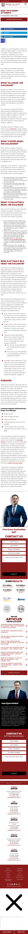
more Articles (14, 673)
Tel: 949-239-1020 (14, 812)
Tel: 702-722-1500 (14, 861)
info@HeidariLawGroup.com (14, 798)
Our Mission (8, 875)
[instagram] (10, 889)
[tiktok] (17, 889)
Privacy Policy (19, 882)
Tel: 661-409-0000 (14, 846)
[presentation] (14, 567)
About (8, 873)
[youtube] (19, 889)
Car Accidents (5, 15)
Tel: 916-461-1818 (14, 830)
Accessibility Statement (8, 885)
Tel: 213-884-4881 (14, 795)
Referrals (20, 875)
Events (8, 882)
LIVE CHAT (7, 932)
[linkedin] (12, 889)
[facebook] (8, 889)
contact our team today (15, 463)
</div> (11, 927)
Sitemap (8, 880)
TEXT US (21, 932)
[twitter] (14, 889)
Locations (20, 873)
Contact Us (24, 1)
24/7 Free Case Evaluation (14, 19)
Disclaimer (19, 884)
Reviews (19, 880)
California (13, 129)
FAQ (20, 878)
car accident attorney (18, 239)
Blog (8, 878)
